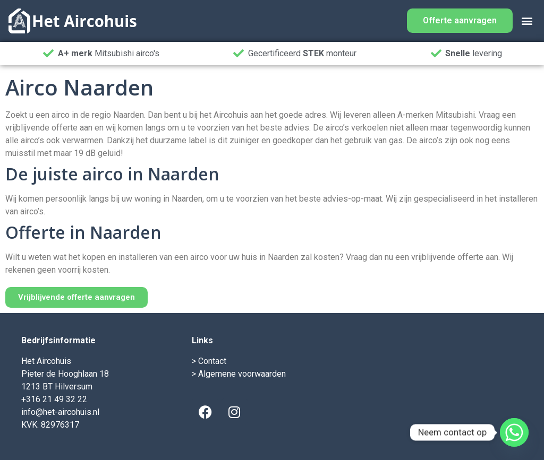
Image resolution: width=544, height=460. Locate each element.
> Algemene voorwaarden (239, 374)
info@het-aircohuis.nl (60, 412)
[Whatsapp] (514, 432)
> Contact (209, 361)
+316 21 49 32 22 (54, 399)
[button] (527, 21)
